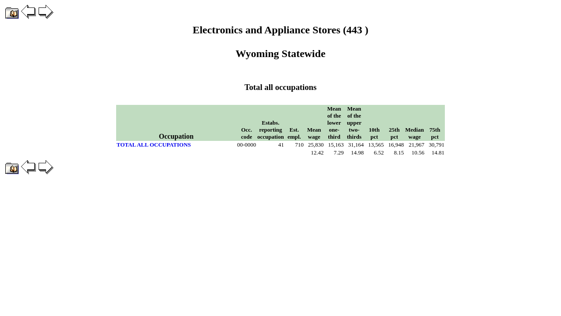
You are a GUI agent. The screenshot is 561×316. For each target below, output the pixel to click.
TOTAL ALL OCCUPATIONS (154, 144)
